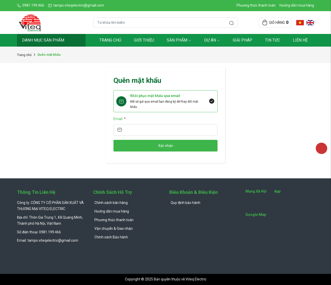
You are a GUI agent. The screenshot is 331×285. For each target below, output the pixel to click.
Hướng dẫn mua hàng (296, 5)
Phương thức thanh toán (256, 5)
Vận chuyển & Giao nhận (113, 228)
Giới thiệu (144, 40)
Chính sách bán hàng (111, 203)
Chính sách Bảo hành (111, 237)
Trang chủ (110, 40)
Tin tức (272, 40)
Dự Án (212, 40)
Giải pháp (242, 40)
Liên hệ (300, 40)
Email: (119, 119)
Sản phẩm (179, 40)
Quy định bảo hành (185, 203)
